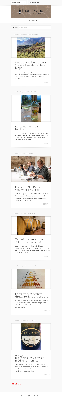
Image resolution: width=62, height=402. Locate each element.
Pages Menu (34, 3)
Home (16, 27)
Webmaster (24, 396)
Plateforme (37, 396)
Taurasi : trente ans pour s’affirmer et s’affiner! (30, 240)
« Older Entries (16, 384)
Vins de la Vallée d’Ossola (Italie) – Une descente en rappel (31, 65)
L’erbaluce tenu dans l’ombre (28, 128)
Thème (31, 396)
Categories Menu (31, 20)
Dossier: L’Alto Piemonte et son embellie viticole (31, 188)
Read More (45, 82)
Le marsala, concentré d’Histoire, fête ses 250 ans (31, 295)
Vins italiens (34, 34)
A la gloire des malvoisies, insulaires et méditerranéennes (29, 357)
